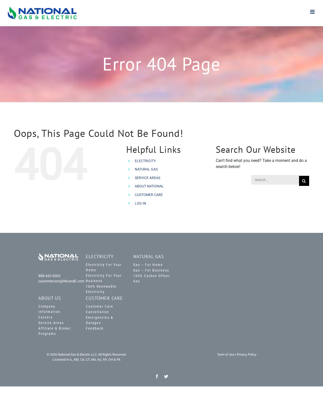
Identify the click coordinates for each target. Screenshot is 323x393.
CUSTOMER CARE (149, 195)
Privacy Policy (246, 354)
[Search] (304, 181)
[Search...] (275, 180)
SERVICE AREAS (147, 178)
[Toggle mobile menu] (312, 11)
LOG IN (140, 203)
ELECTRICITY (145, 161)
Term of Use (225, 354)
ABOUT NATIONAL (149, 186)
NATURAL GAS (146, 169)
